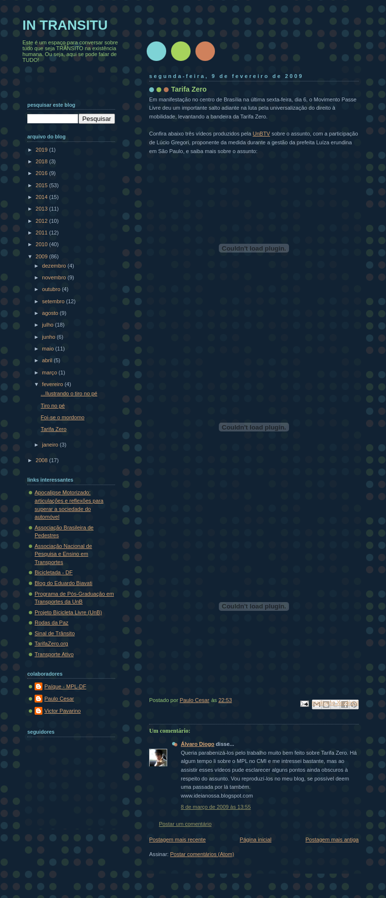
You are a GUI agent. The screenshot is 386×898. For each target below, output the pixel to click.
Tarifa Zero (54, 429)
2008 (42, 460)
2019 (42, 150)
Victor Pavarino (62, 711)
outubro (52, 289)
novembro (54, 277)
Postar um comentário (185, 824)
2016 (42, 173)
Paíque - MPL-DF (65, 686)
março (50, 372)
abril (48, 360)
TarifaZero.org (51, 643)
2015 (42, 185)
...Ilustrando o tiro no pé (69, 393)
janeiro (50, 445)
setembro (54, 301)
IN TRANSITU (65, 25)
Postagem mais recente (177, 839)
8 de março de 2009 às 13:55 (216, 807)
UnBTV (261, 134)
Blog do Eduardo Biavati (64, 583)
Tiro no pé (53, 406)
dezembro (54, 266)
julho (48, 325)
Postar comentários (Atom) (202, 854)
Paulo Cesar (59, 699)
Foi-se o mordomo (63, 417)
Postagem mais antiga (332, 839)
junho (49, 337)
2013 (42, 209)
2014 (42, 197)
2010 (42, 244)
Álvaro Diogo (197, 744)
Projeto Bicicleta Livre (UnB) (68, 612)
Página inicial (255, 839)
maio (48, 348)
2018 (42, 161)
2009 (42, 256)
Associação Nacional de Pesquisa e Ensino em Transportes (63, 554)
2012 (42, 221)
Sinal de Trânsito (55, 633)
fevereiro (53, 384)
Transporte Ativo (54, 654)
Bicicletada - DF (54, 572)
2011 (42, 232)
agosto (50, 313)
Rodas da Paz (51, 622)
